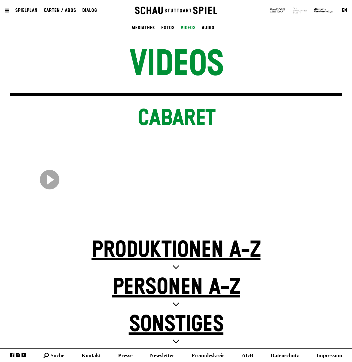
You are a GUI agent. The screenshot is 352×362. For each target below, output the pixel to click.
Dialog (89, 10)
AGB (247, 355)
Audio (208, 28)
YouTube (24, 355)
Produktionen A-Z (175, 250)
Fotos (168, 28)
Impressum (329, 355)
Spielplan (26, 10)
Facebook (12, 355)
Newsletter (162, 355)
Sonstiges (176, 324)
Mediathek (143, 28)
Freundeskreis (208, 355)
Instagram (18, 355)
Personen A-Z (176, 287)
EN (344, 10)
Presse (125, 355)
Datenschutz (285, 355)
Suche (57, 355)
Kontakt (91, 355)
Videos (188, 28)
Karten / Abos (60, 10)
